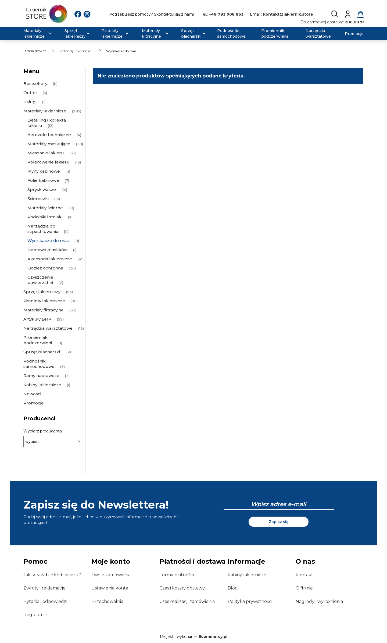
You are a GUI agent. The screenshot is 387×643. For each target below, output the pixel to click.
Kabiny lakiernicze (247, 574)
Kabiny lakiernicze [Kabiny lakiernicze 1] (42, 384)
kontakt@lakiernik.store (288, 14)
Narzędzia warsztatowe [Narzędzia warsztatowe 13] (48, 328)
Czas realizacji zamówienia (187, 601)
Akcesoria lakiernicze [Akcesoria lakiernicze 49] (49, 258)
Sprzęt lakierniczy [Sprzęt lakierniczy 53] (41, 291)
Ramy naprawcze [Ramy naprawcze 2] (41, 375)
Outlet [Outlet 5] (30, 92)
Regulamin (35, 614)
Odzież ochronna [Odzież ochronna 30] (45, 268)
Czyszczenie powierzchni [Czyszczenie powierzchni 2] (40, 280)
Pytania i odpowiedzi (45, 601)
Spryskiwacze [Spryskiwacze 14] (41, 189)
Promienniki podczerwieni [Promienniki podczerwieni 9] (37, 340)
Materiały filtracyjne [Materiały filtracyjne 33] (43, 309)
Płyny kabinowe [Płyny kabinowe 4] (43, 171)
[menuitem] (40, 33)
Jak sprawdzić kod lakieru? (52, 574)
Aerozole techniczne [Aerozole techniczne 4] (49, 134)
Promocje (33, 403)
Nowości (32, 393)
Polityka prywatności (250, 601)
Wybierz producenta (42, 431)
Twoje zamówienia (111, 574)
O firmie (304, 588)
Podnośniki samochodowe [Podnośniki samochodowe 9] (39, 363)
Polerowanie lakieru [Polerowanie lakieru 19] (48, 162)
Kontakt (304, 574)
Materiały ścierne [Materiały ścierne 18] (45, 207)
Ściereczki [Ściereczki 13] (38, 198)
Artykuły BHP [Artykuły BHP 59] (37, 319)
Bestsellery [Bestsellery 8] (35, 83)
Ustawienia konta (109, 588)
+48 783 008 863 (226, 14)
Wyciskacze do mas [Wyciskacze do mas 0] (48, 240)
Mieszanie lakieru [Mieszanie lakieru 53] (45, 152)
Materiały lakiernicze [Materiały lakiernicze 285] (44, 110)
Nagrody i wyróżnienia (319, 601)
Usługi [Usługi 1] (30, 101)
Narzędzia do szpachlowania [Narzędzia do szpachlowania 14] (42, 228)
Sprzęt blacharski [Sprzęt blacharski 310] (41, 351)
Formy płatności (176, 574)
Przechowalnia (107, 601)
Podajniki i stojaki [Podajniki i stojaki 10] (44, 216)
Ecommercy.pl (213, 636)
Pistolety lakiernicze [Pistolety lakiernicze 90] (44, 300)
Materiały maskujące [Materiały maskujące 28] (48, 143)
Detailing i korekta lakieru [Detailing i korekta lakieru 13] (46, 123)
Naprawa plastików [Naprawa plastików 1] (47, 249)
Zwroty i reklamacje (44, 588)
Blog (233, 588)
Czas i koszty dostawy (182, 588)
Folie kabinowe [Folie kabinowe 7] (43, 180)
